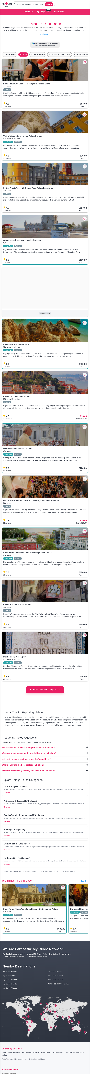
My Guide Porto (9, 975)
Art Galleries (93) (38, 54)
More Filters (9, 54)
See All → (84, 881)
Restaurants (59, 12)
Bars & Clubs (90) (81, 54)
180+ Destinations (28, 957)
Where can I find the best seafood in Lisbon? (45, 765)
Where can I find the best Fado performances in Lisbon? (45, 747)
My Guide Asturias (55, 975)
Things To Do (44, 12)
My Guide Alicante (55, 980)
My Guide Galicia (10, 984)
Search (49, 4)
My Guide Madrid (55, 971)
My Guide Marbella (10, 980)
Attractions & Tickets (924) (59, 54)
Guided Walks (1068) (50, 871)
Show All (23, 54)
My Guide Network (42, 954)
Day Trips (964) (67, 871)
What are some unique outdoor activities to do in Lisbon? (45, 753)
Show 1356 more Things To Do (45, 689)
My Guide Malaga (10, 988)
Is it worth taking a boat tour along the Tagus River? (45, 759)
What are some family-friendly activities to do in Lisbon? (45, 771)
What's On (28, 12)
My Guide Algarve (10, 971)
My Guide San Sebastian (58, 984)
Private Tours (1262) (32, 871)
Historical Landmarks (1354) (12, 871)
